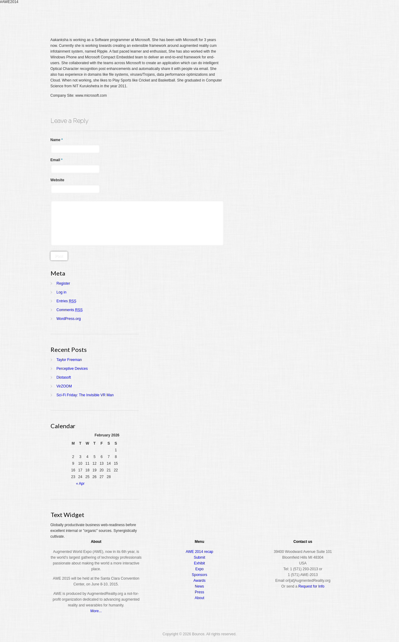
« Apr (80, 483)
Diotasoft (64, 377)
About (323, 16)
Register (229, 16)
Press (199, 592)
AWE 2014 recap (199, 552)
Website (58, 180)
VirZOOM (64, 386)
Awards (301, 16)
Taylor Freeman (69, 360)
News (199, 586)
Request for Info (311, 586)
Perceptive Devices (72, 368)
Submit (199, 557)
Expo (280, 16)
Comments (70, 310)
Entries (66, 301)
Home (209, 16)
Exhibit (199, 563)
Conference (256, 16)
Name (57, 140)
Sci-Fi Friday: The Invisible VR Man (85, 395)
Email (57, 160)
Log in (62, 292)
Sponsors (199, 575)
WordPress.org (69, 319)
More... (96, 611)
